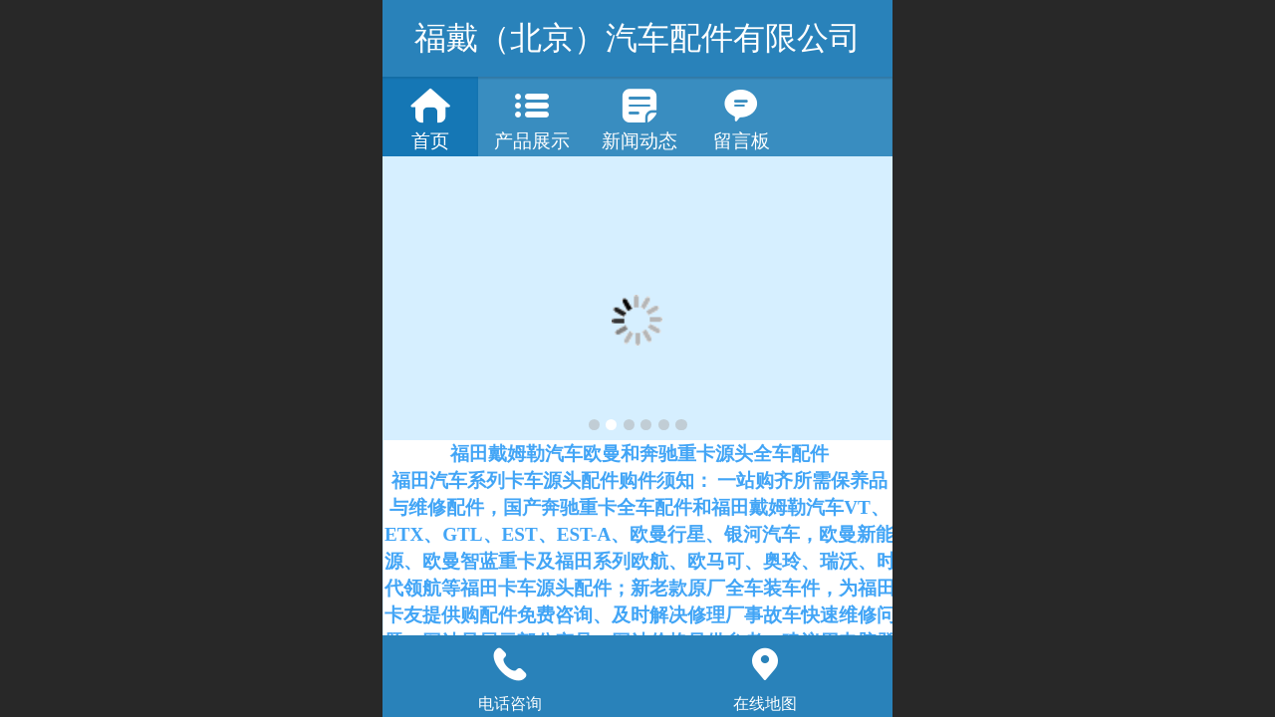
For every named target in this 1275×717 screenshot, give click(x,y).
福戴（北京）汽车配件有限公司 (637, 38)
